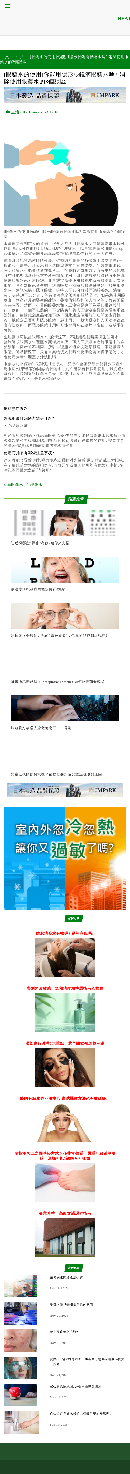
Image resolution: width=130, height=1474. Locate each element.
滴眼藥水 (15, 485)
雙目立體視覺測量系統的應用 (71, 1304)
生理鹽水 (34, 485)
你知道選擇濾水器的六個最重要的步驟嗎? (80, 1413)
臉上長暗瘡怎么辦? (64, 1332)
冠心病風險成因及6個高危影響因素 (76, 1386)
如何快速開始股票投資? (67, 1277)
